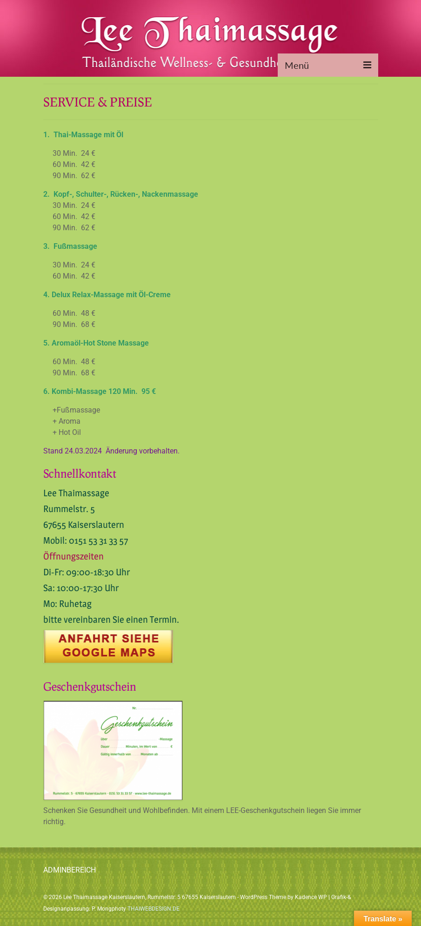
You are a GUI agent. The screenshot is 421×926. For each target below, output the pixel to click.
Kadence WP (311, 897)
